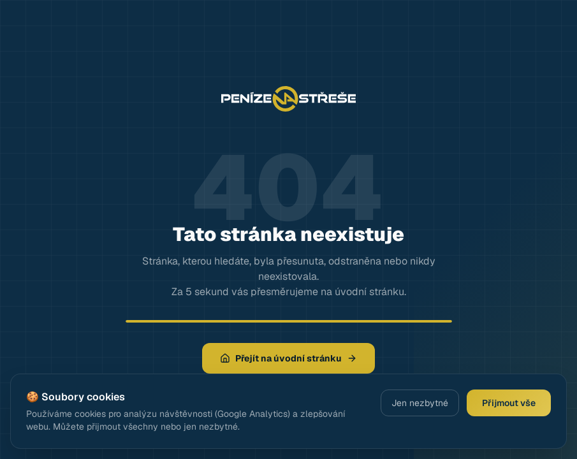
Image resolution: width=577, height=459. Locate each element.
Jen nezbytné (419, 403)
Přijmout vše (509, 403)
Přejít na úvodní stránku (288, 358)
